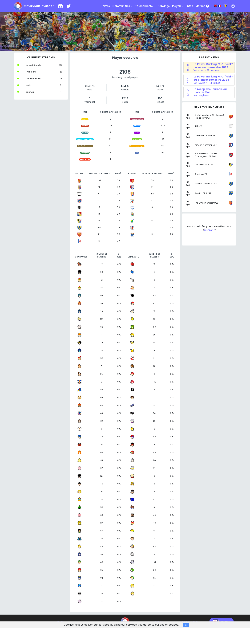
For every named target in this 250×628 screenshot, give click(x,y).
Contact (209, 230)
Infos (190, 6)
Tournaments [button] (145, 6)
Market (202, 6)
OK (185, 625)
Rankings (164, 6)
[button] (233, 6)
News (106, 6)
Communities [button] (122, 6)
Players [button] (178, 6)
